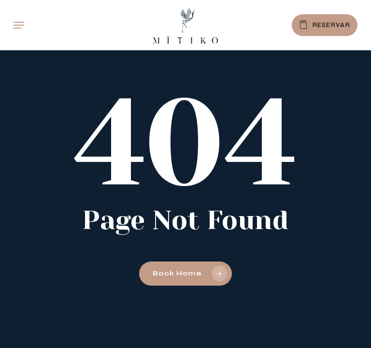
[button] (19, 25)
